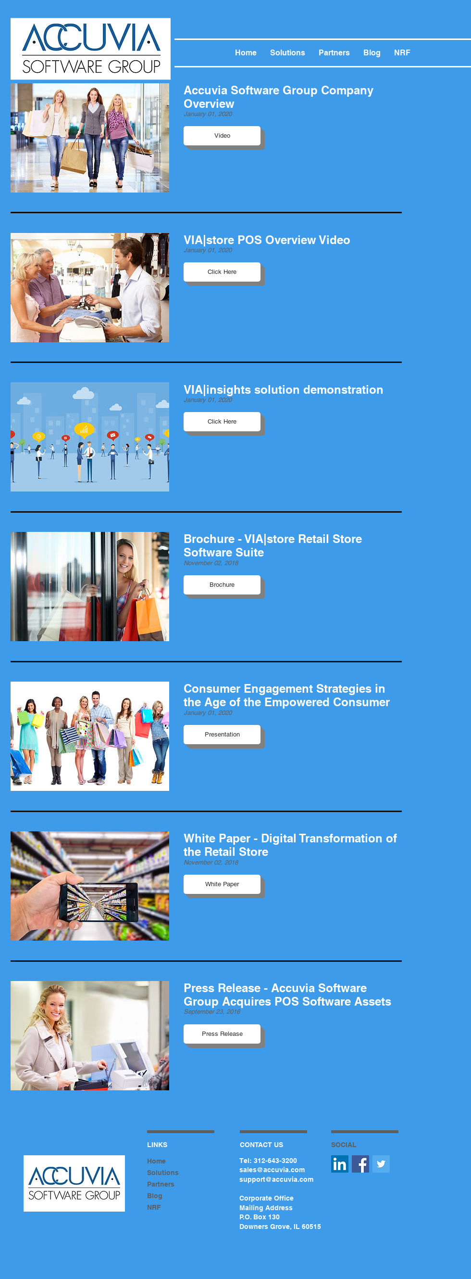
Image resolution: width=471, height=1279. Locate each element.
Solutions (163, 1172)
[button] (222, 135)
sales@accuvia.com (272, 1170)
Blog (154, 1196)
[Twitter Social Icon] (381, 1164)
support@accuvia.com (276, 1179)
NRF (154, 1207)
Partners (160, 1184)
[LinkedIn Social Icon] (339, 1164)
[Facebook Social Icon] (360, 1164)
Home (156, 1161)
